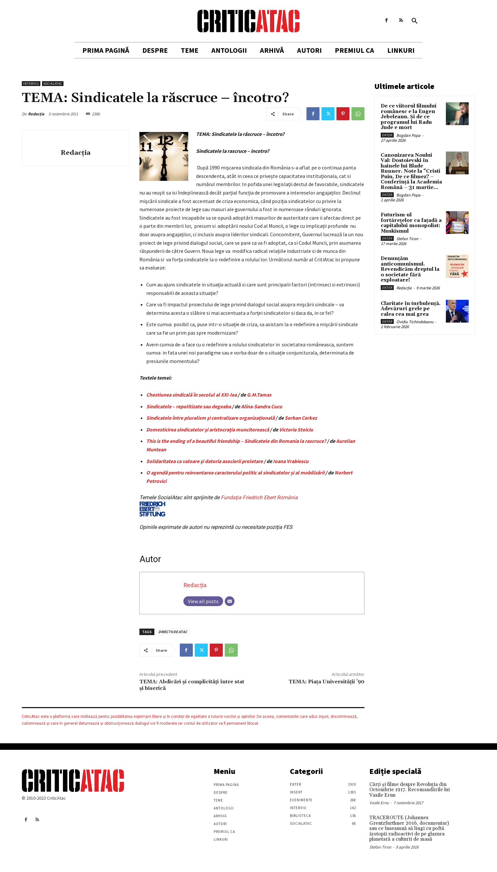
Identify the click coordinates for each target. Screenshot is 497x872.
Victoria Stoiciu (296, 429)
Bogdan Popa (408, 135)
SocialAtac (53, 83)
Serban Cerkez (301, 417)
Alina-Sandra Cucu (261, 406)
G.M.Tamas (259, 394)
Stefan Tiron (407, 238)
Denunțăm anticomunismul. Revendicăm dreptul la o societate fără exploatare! (410, 269)
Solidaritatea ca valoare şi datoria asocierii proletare (204, 461)
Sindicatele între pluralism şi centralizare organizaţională (210, 417)
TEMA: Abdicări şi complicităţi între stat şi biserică (191, 684)
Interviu (31, 83)
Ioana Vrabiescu (290, 461)
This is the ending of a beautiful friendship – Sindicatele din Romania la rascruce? (236, 441)
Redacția (36, 114)
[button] (414, 21)
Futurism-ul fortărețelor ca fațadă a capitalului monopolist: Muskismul (411, 223)
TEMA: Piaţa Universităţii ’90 (326, 681)
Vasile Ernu (379, 803)
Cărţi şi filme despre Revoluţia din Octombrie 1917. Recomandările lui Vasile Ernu (409, 789)
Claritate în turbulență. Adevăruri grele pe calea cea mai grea (411, 308)
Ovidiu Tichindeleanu (414, 322)
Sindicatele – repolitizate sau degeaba (188, 406)
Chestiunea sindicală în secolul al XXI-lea (191, 394)
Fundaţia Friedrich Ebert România (218, 505)
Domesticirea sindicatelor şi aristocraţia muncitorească (207, 429)
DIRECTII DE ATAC (172, 631)
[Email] (229, 601)
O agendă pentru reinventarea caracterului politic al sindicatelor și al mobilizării (235, 472)
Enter (387, 135)
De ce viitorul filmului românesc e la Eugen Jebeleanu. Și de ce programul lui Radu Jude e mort (408, 117)
